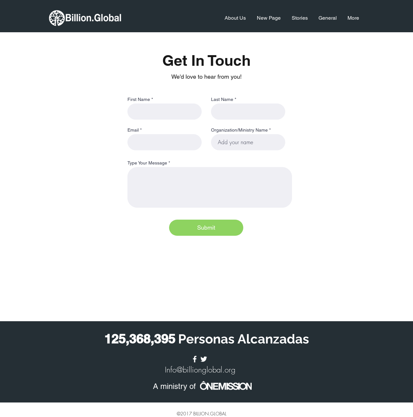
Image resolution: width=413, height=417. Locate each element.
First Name (138, 99)
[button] (234, 18)
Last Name (222, 99)
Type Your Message (147, 163)
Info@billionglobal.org (200, 369)
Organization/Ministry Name (239, 130)
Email (133, 130)
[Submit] (206, 228)
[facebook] (194, 359)
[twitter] (203, 359)
